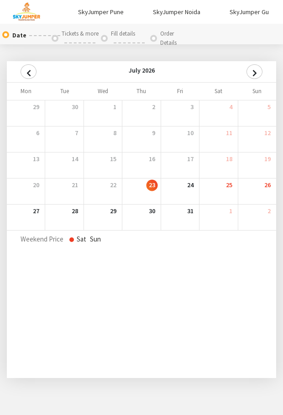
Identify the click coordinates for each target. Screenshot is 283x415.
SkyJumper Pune (101, 12)
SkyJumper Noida (176, 12)
